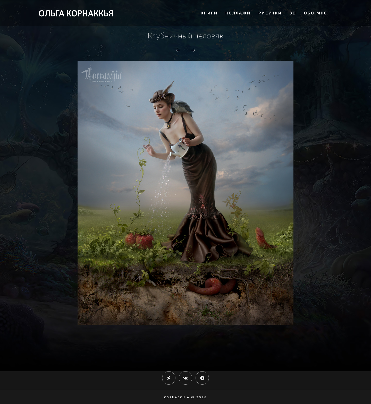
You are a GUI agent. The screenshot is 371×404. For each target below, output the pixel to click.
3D (293, 12)
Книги (209, 12)
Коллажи (238, 12)
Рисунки (270, 12)
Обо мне (315, 12)
